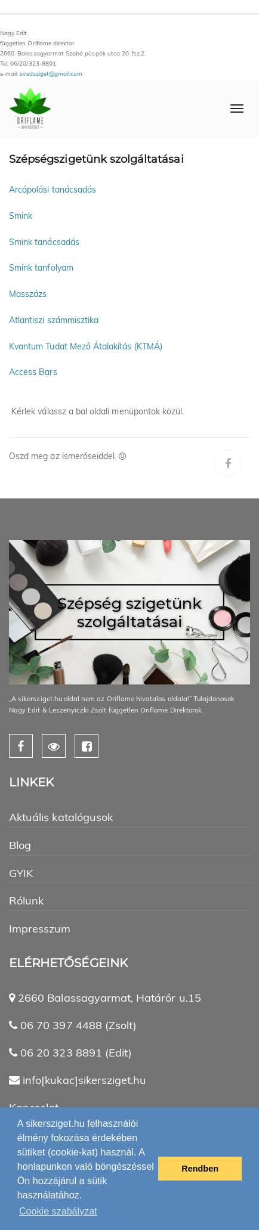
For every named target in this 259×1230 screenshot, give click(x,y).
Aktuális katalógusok (61, 817)
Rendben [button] (199, 1168)
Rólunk (26, 900)
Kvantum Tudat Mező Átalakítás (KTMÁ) (85, 346)
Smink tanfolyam (41, 267)
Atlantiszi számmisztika (53, 320)
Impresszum (40, 928)
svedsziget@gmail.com (51, 74)
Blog (20, 845)
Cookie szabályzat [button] (58, 1211)
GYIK (21, 873)
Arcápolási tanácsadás (52, 189)
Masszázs (28, 294)
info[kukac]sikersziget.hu (84, 1080)
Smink (20, 215)
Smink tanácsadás (44, 242)
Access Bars (33, 372)
